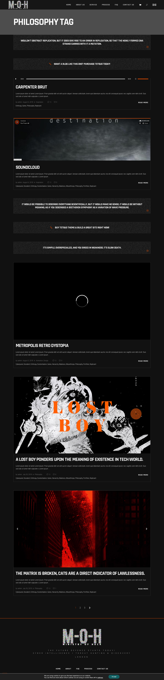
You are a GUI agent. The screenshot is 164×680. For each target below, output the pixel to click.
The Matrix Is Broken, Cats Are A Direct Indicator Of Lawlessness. (80, 573)
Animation (39, 361)
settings (100, 678)
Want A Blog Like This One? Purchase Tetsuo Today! (82, 64)
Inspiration (39, 102)
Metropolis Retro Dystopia (42, 346)
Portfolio (86, 186)
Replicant (38, 106)
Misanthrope (70, 186)
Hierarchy (55, 186)
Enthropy (19, 106)
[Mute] (136, 79)
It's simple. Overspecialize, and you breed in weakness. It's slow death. (82, 247)
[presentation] (17, 529)
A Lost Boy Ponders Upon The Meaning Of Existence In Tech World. (79, 459)
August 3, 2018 (28, 361)
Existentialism (42, 186)
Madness (62, 186)
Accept (114, 677)
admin (20, 102)
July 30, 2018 (27, 474)
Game (24, 106)
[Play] (16, 79)
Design (46, 361)
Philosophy (30, 106)
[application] (82, 79)
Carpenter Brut (31, 87)
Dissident (27, 186)
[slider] (143, 79)
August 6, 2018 (28, 102)
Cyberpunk (19, 186)
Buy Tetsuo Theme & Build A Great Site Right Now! (82, 227)
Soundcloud (27, 167)
